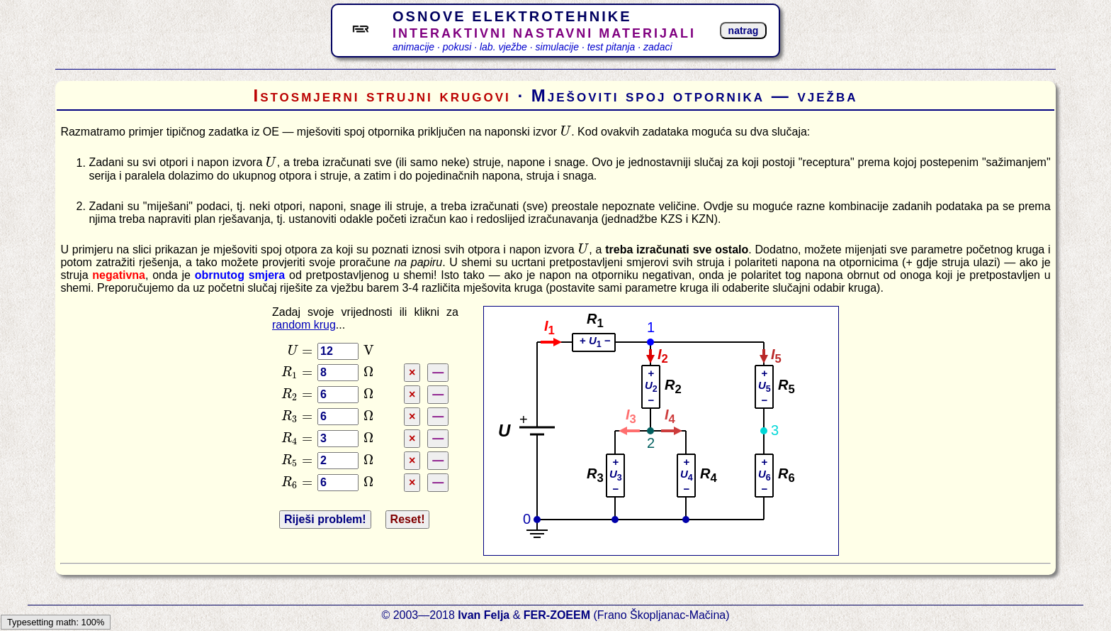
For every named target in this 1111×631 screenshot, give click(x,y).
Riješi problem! (325, 519)
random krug (304, 325)
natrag (743, 30)
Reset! (407, 519)
